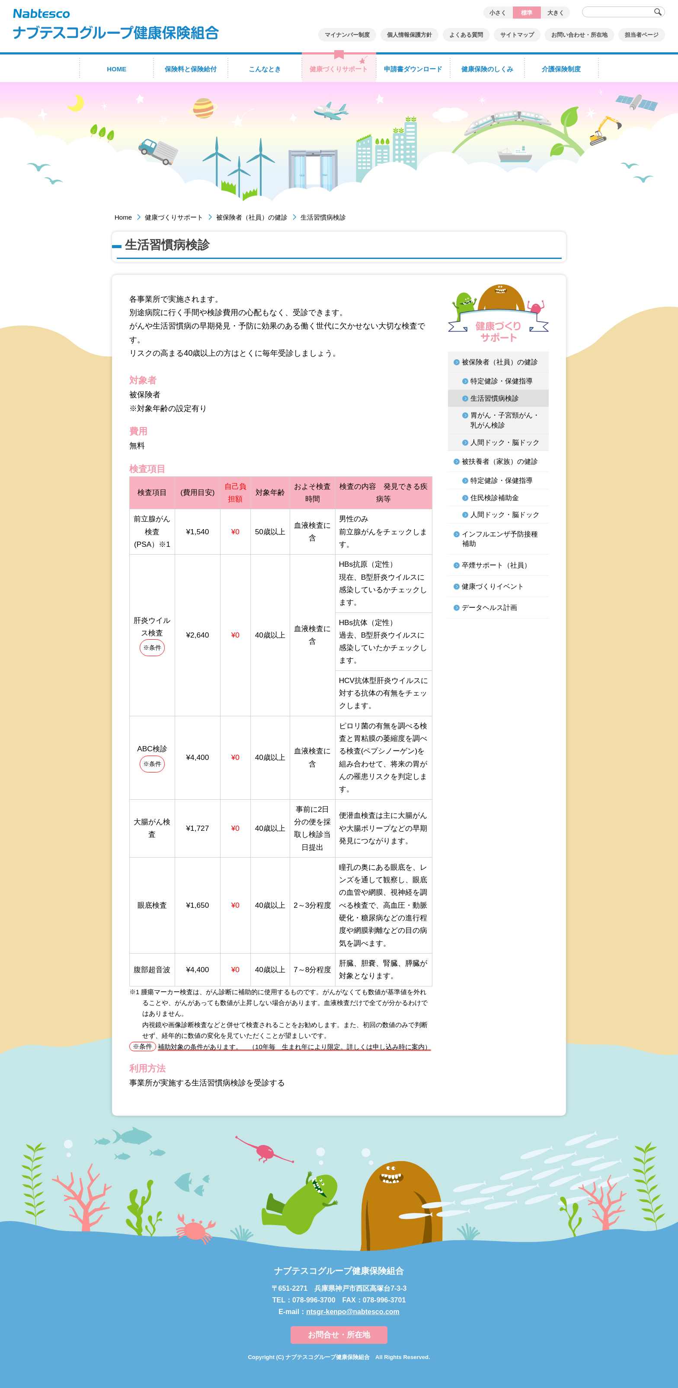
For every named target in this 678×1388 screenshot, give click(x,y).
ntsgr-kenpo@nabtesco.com (353, 1311)
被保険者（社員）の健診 (252, 217)
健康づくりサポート (174, 217)
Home (123, 217)
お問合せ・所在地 (339, 1335)
